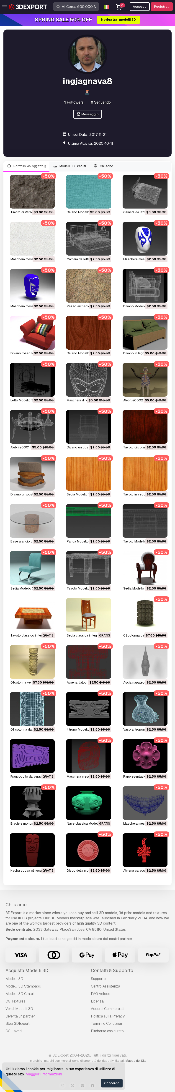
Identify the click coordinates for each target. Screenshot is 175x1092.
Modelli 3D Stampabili (23, 986)
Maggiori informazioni (44, 1074)
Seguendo (101, 102)
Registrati (162, 7)
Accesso (140, 7)
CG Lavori (13, 1031)
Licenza (97, 1001)
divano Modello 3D (81, 212)
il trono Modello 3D (81, 729)
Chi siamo (16, 905)
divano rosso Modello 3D (29, 353)
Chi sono (103, 166)
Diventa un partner (20, 1016)
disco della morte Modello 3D (88, 870)
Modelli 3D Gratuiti (69, 166)
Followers (74, 102)
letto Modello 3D (23, 400)
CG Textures (15, 1001)
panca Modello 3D (80, 541)
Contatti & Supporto (112, 970)
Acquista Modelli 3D (26, 970)
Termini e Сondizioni (107, 1023)
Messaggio (87, 114)
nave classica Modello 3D (86, 823)
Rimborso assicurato (107, 1031)
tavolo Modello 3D (137, 541)
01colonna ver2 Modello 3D (30, 682)
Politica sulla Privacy (108, 1016)
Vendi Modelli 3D (19, 1008)
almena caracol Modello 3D (143, 870)
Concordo (111, 1083)
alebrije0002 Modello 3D (142, 400)
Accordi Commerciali (107, 1008)
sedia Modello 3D (80, 494)
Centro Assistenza (105, 986)
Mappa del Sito (136, 1061)
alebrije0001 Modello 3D (28, 447)
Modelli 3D (14, 978)
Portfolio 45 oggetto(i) (26, 166)
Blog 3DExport (17, 1023)
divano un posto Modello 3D (88, 447)
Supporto (98, 978)
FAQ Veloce (100, 993)
